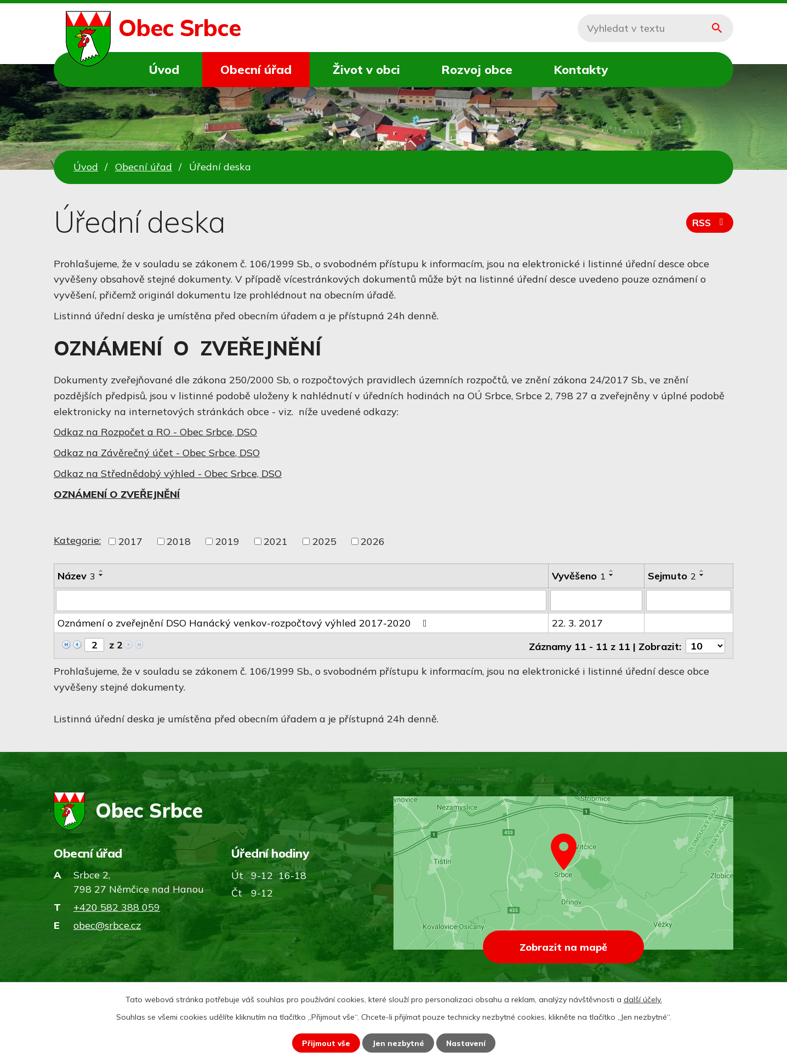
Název (76, 576)
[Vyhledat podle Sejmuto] (688, 600)
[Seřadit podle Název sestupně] (101, 575)
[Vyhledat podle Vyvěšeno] (596, 600)
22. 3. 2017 (577, 622)
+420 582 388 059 (116, 906)
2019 (227, 541)
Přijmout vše (325, 1043)
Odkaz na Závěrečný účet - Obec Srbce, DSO (157, 452)
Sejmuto (672, 576)
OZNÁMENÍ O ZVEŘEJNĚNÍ (117, 494)
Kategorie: (77, 540)
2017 (130, 541)
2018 (179, 541)
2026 (373, 541)
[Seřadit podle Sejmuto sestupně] (702, 575)
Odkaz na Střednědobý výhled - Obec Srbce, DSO (168, 473)
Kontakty (581, 69)
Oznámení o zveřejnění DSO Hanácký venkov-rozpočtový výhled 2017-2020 (244, 622)
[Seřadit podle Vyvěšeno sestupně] (612, 575)
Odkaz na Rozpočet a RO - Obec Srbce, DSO (155, 432)
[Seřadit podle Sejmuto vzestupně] (702, 570)
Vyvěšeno (579, 576)
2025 (324, 541)
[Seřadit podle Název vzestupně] (101, 570)
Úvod (164, 69)
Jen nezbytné (398, 1043)
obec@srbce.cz (107, 924)
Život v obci (366, 69)
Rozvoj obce (476, 69)
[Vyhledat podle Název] (301, 600)
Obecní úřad (256, 69)
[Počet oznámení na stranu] (705, 644)
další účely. (643, 999)
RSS (709, 224)
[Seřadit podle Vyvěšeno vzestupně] (612, 570)
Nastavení (467, 1043)
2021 (276, 541)
